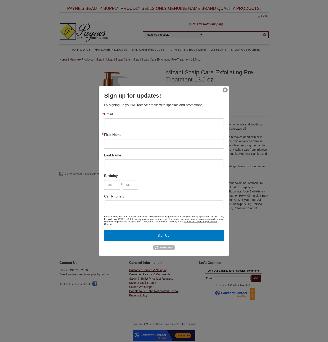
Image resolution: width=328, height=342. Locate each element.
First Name (113, 134)
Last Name (112, 155)
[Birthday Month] (112, 185)
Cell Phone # (114, 196)
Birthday (111, 175)
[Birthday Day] (130, 185)
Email (108, 114)
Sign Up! (164, 235)
